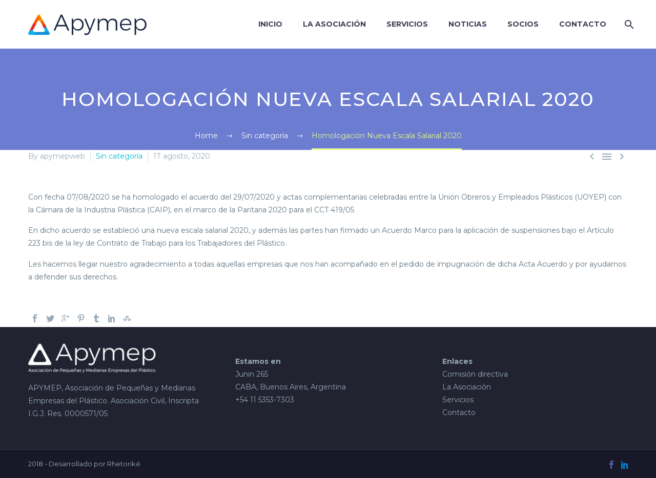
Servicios (458, 399)
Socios (523, 24)
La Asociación (334, 24)
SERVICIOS (407, 24)
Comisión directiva (475, 374)
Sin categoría (119, 156)
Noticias (467, 24)
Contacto (582, 24)
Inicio (270, 24)
